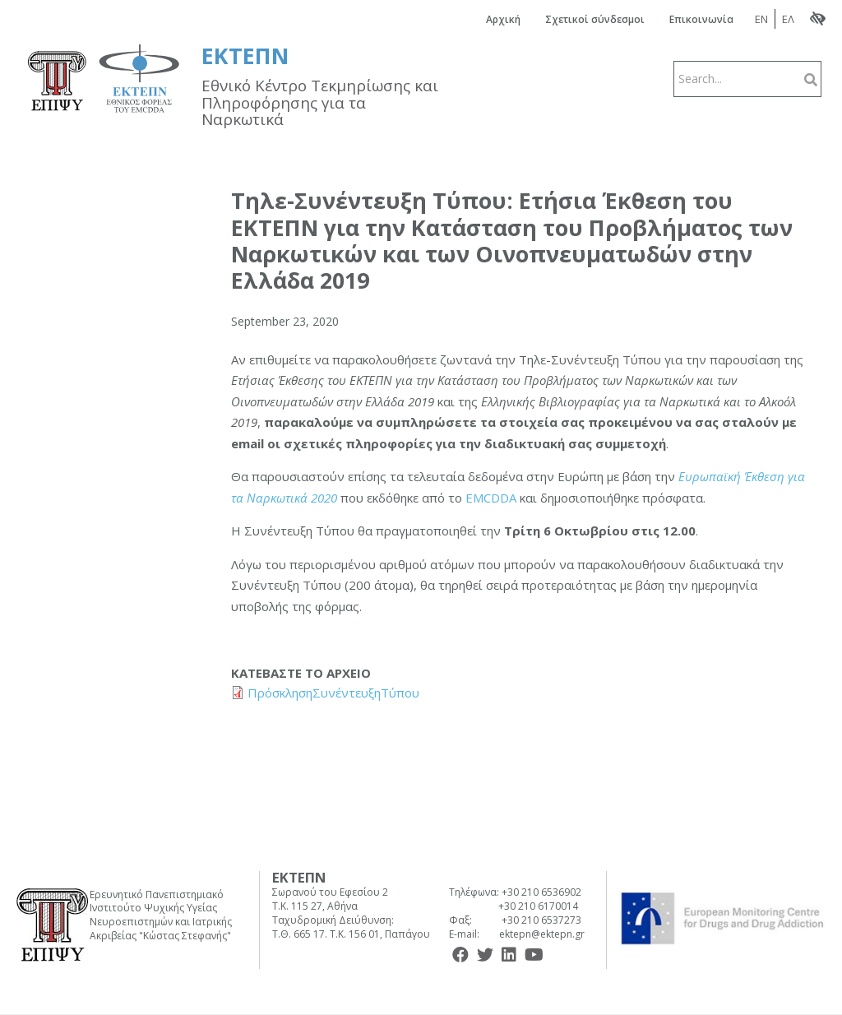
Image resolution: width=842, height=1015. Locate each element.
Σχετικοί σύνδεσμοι (595, 19)
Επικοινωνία (701, 19)
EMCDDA (492, 497)
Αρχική (503, 19)
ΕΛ (788, 19)
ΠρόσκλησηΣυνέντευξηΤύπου (333, 692)
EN (761, 19)
